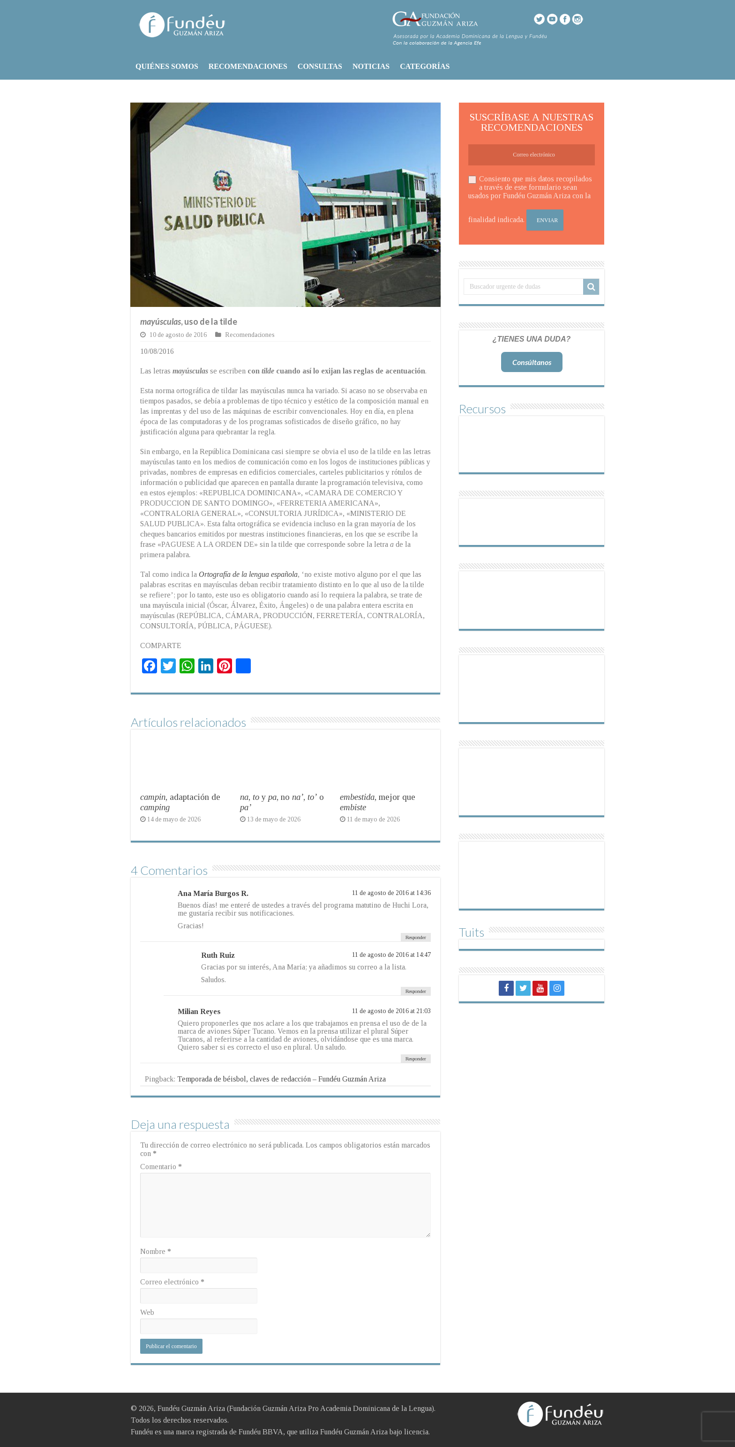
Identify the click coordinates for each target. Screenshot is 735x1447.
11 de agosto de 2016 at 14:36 (391, 892)
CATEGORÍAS (425, 66)
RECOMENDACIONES (248, 66)
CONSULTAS (320, 66)
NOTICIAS (371, 66)
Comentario (161, 1167)
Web (147, 1312)
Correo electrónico (172, 1282)
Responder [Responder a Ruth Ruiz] (415, 991)
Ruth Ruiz (218, 955)
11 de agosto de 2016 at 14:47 (391, 954)
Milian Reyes (199, 1011)
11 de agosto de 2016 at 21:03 (391, 1010)
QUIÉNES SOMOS (166, 66)
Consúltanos (531, 362)
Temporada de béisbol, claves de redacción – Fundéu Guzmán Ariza (281, 1079)
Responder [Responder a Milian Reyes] (415, 1058)
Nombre (155, 1251)
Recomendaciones (250, 334)
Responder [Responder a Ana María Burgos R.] (415, 937)
